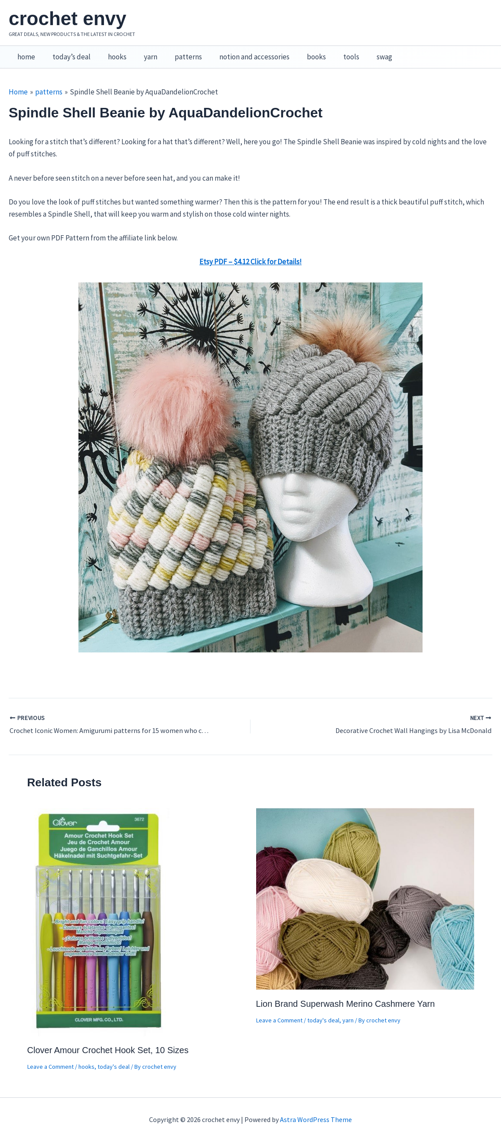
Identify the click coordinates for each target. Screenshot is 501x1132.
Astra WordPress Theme (316, 1110)
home (25, 52)
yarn (141, 52)
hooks (110, 52)
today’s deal (68, 52)
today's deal (114, 1057)
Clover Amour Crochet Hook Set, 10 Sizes (108, 1041)
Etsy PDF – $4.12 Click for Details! (250, 252)
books (299, 52)
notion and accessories (240, 52)
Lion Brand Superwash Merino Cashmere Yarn (345, 994)
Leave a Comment (50, 1057)
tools (332, 52)
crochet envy (67, 18)
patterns (176, 52)
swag (362, 52)
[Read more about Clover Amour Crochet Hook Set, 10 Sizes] (99, 912)
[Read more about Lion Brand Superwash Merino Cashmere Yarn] (365, 889)
